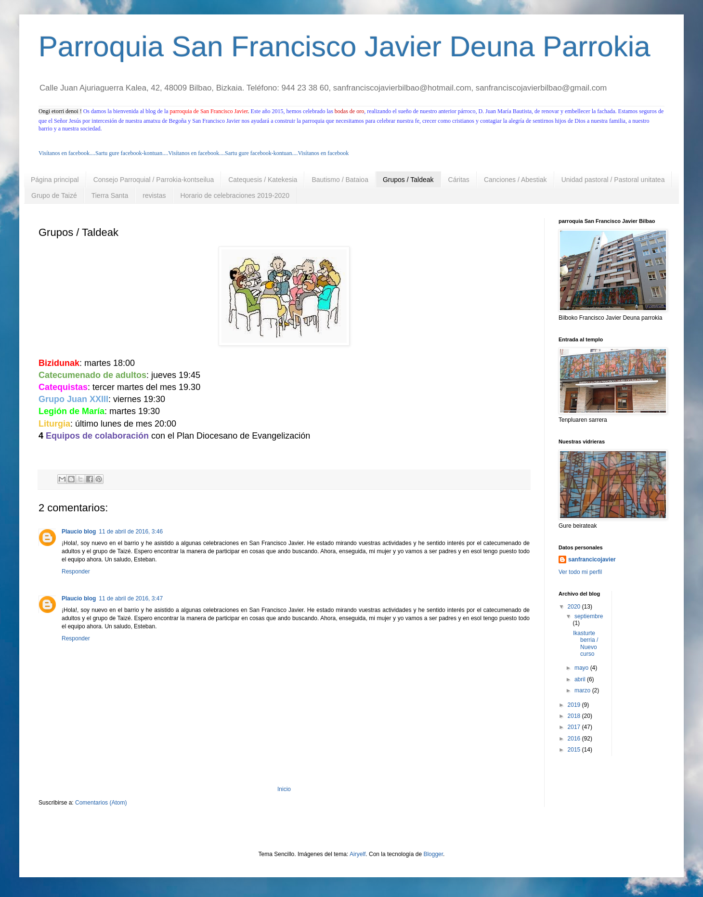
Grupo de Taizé (54, 195)
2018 (575, 716)
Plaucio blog (79, 531)
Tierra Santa (110, 195)
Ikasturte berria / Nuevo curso (585, 643)
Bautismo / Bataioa (340, 179)
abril (580, 679)
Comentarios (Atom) (101, 802)
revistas (154, 195)
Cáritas (458, 179)
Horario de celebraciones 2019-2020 (234, 195)
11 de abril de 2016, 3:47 (131, 598)
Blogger (433, 854)
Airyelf (357, 854)
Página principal (55, 179)
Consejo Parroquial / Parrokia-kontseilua (153, 179)
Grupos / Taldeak (408, 179)
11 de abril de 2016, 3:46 (131, 531)
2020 (575, 606)
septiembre (588, 616)
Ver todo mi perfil (580, 572)
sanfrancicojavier (592, 559)
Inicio (284, 789)
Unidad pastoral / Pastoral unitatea (613, 179)
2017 (575, 727)
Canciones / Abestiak (515, 179)
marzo (583, 690)
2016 (575, 738)
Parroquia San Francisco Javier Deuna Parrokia (345, 46)
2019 (575, 705)
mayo (582, 667)
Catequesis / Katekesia (262, 179)
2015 (575, 749)
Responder (76, 571)
